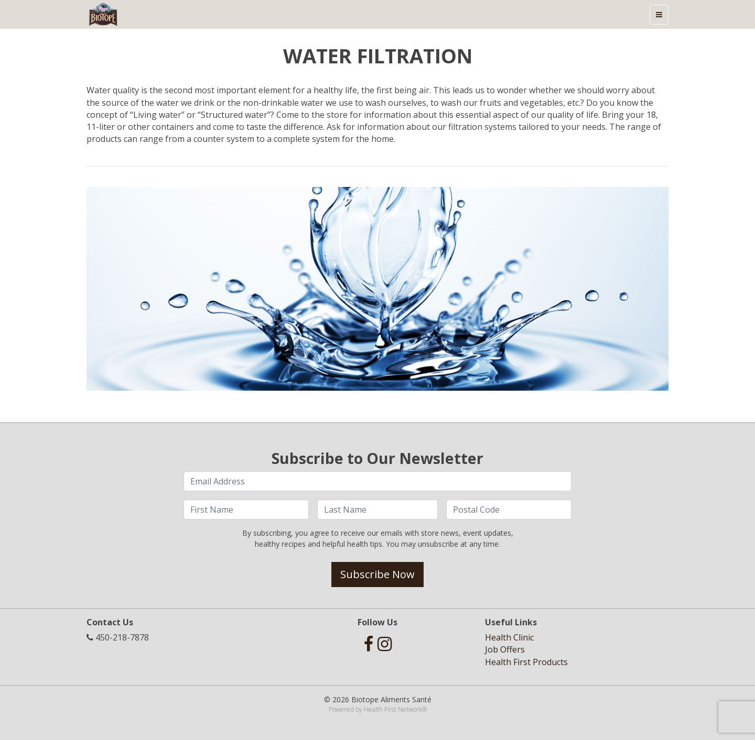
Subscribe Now (377, 574)
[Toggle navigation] (659, 15)
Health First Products (526, 662)
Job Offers (505, 649)
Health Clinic (509, 637)
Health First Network (393, 709)
